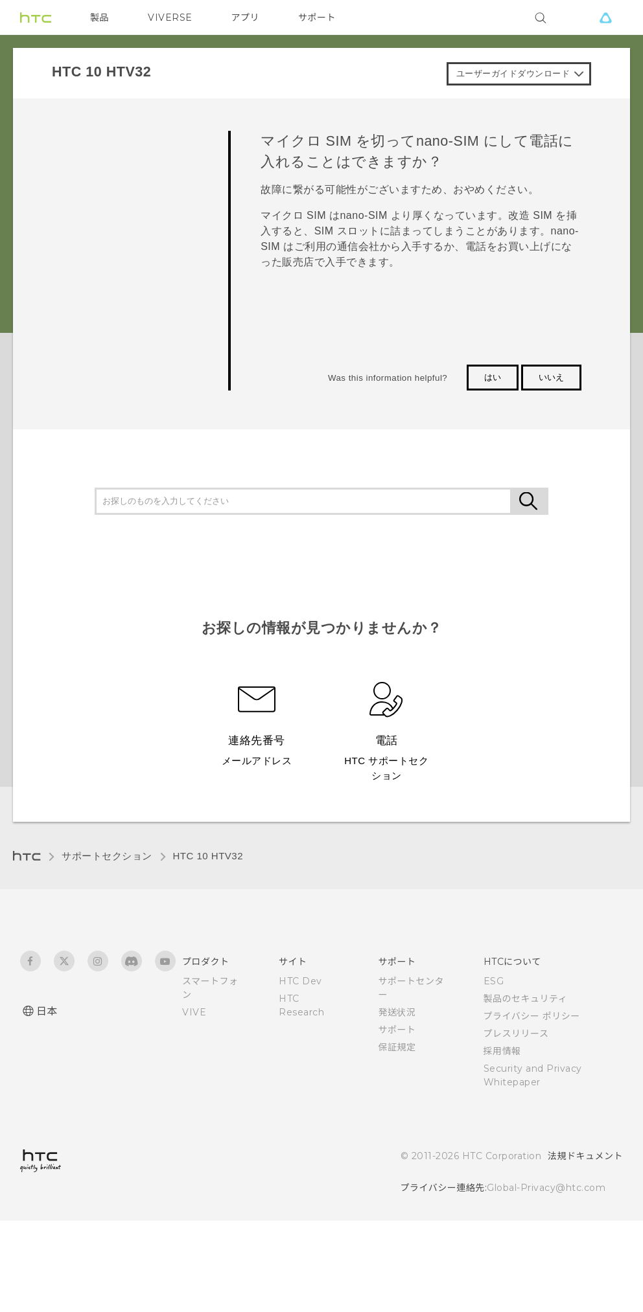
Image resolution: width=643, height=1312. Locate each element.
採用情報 (502, 1051)
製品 (99, 17)
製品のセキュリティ (526, 998)
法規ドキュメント (585, 1156)
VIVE (194, 1012)
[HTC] (35, 17)
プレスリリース (516, 1033)
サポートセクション (107, 855)
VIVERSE (170, 17)
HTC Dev (300, 981)
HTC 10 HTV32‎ (208, 855)
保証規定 (396, 1047)
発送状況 (396, 1012)
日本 (47, 1011)
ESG (494, 981)
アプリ (245, 17)
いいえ (551, 377)
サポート (317, 17)
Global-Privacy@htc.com (546, 1187)
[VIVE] (605, 17)
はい (492, 377)
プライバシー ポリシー (532, 1016)
